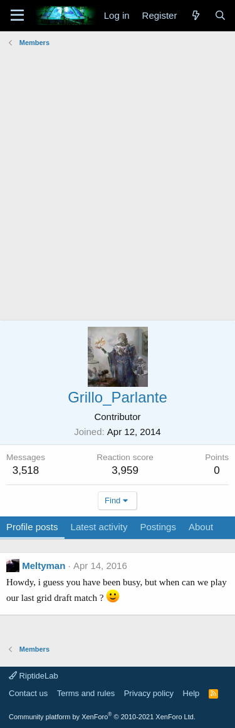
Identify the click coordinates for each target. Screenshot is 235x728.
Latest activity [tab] (99, 526)
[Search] (220, 15)
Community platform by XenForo (102, 716)
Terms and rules (86, 693)
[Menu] (17, 15)
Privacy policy (149, 693)
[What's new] (195, 15)
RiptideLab (33, 675)
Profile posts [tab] (32, 526)
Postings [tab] (158, 526)
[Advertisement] (117, 168)
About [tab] (201, 526)
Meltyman (43, 565)
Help (191, 693)
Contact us (28, 693)
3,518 (26, 470)
